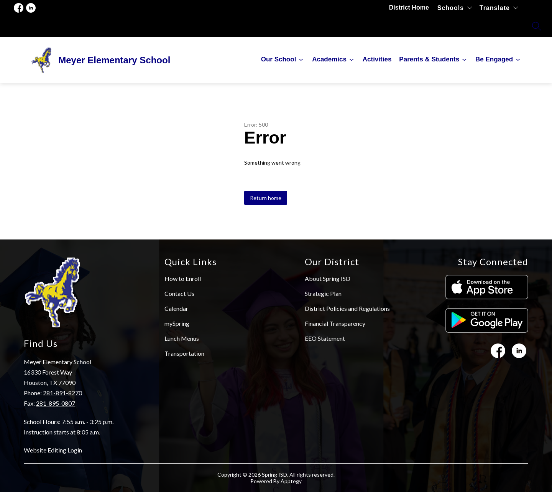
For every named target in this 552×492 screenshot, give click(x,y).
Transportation (184, 353)
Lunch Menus (181, 338)
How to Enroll (182, 278)
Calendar (176, 308)
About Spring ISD (327, 278)
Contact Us (179, 293)
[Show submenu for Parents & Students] (429, 59)
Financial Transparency (335, 323)
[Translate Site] (498, 8)
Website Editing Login (53, 450)
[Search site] (536, 26)
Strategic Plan (323, 293)
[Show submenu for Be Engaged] (494, 59)
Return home (265, 198)
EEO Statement (325, 338)
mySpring (176, 323)
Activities (377, 59)
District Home (409, 7)
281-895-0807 (55, 403)
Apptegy (291, 481)
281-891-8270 (62, 392)
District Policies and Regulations (347, 308)
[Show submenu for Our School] (278, 59)
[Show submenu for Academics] (329, 59)
